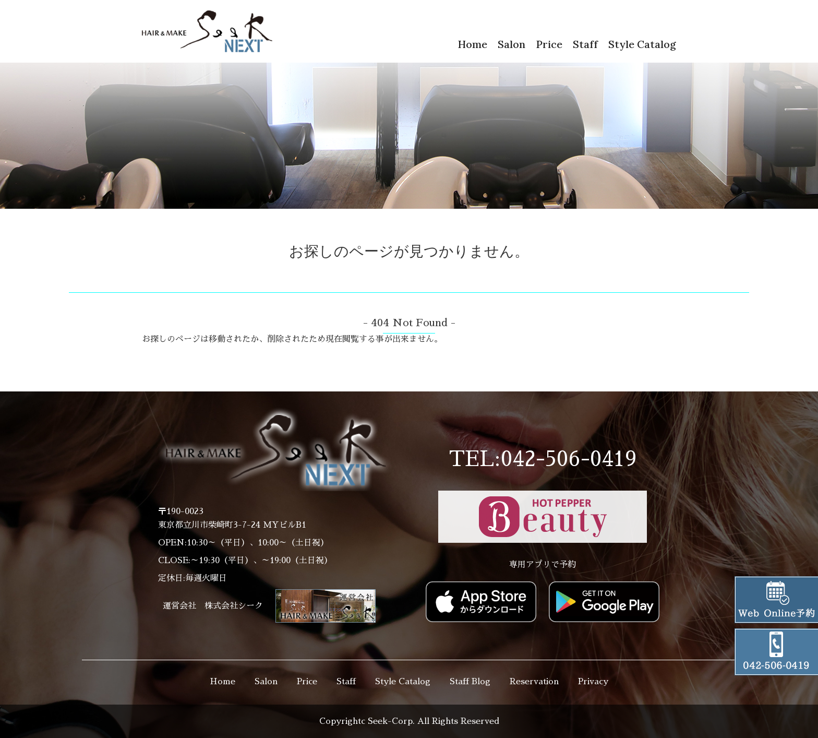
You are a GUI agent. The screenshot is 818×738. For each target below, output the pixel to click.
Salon (511, 44)
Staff (585, 44)
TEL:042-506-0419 (543, 459)
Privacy (593, 681)
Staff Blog (470, 681)
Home (472, 44)
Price (549, 44)
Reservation (534, 681)
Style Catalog (642, 44)
